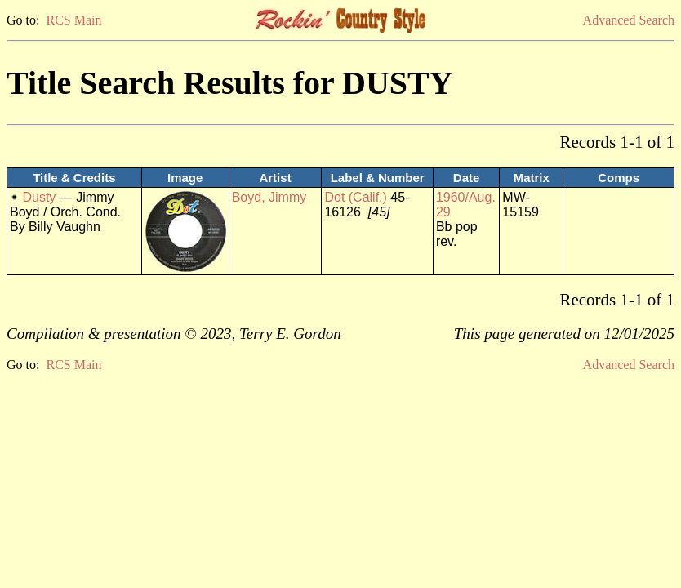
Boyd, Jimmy (269, 197)
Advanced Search (628, 20)
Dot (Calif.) (355, 197)
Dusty (39, 197)
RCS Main (73, 20)
